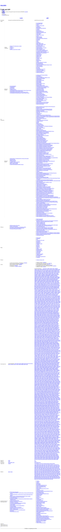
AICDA (57, 272)
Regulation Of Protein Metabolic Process (42, 173)
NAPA (35, 373)
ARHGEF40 (56, 279)
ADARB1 (55, 271)
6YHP (38, 474)
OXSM (46, 382)
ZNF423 (38, 456)
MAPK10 (53, 360)
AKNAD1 (49, 273)
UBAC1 (35, 445)
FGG (53, 328)
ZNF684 (58, 457)
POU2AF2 (47, 393)
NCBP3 (49, 373)
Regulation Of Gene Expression (41, 130)
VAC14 (54, 448)
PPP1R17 (57, 394)
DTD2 (54, 317)
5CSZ (39, 472)
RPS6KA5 (48, 411)
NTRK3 (54, 378)
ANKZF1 (48, 276)
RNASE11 (46, 408)
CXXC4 (57, 309)
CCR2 (46, 296)
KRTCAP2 (57, 353)
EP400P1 (35, 322)
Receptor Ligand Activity (40, 96)
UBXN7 (52, 446)
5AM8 (57, 471)
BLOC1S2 (45, 287)
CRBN (35, 307)
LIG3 (46, 356)
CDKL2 (38, 299)
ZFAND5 (47, 453)
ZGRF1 (42, 454)
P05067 (54, 463)
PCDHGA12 (50, 385)
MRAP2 (41, 367)
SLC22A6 (42, 420)
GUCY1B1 (36, 339)
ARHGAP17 (40, 279)
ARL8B (56, 280)
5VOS (44, 473)
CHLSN (56, 301)
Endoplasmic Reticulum (40, 31)
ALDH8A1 (43, 274)
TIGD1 (35, 436)
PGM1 (44, 387)
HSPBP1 (40, 345)
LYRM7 (35, 359)
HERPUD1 (47, 341)
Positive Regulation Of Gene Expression (42, 132)
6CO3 (50, 473)
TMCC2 (43, 437)
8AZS (50, 475)
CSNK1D (51, 307)
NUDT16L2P (43, 379)
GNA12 (50, 334)
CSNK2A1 (39, 308)
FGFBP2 (48, 328)
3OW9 (59, 469)
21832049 (25, 11)
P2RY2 (53, 382)
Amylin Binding (38, 101)
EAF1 (44, 318)
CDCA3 (59, 297)
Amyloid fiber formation (40, 235)
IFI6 (42, 346)
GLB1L (40, 334)
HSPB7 (38, 345)
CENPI (43, 300)
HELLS (40, 341)
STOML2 (39, 428)
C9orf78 (47, 291)
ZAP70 (35, 452)
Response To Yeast (39, 108)
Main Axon (38, 59)
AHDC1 (52, 272)
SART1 (51, 414)
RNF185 (41, 409)
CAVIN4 (46, 294)
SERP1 (38, 416)
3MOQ (46, 469)
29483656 (19, 266)
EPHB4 (57, 322)
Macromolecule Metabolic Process (41, 485)
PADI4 (38, 383)
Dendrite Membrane (39, 48)
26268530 (54, 265)
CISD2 (59, 302)
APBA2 (51, 277)
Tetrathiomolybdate (39, 243)
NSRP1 (47, 378)
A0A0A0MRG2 (36, 463)
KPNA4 (42, 353)
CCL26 (52, 295)
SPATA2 (41, 424)
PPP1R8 (39, 395)
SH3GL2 (42, 418)
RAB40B (41, 403)
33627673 (48, 264)
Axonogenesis (38, 119)
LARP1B (35, 355)
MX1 (35, 371)
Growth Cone (38, 42)
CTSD (41, 309)
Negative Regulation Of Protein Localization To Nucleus (45, 193)
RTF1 (59, 412)
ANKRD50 (36, 276)
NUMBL (51, 379)
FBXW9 (38, 327)
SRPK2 (40, 426)
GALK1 (41, 332)
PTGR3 (45, 399)
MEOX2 (9, 364)
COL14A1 (39, 305)
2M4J (54, 467)
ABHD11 (35, 269)
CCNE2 (38, 296)
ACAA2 (47, 269)
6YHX (40, 474)
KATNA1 (40, 350)
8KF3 (59, 476)
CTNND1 (35, 309)
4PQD (48, 471)
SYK (50, 429)
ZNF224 (54, 455)
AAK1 (46, 268)
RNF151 (35, 409)
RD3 (37, 406)
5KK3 (48, 472)
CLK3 (55, 303)
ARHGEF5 (36, 280)
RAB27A (43, 402)
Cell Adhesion (38, 114)
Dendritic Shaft (38, 56)
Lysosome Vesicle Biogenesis (40, 224)
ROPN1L (56, 409)
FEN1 (51, 327)
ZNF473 (44, 456)
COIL (59, 304)
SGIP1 (49, 417)
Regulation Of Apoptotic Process (41, 507)
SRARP (57, 425)
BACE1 (51, 284)
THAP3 (42, 435)
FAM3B (55, 325)
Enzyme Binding (38, 84)
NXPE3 (41, 380)
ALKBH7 (49, 274)
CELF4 (38, 300)
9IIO (52, 479)
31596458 (44, 266)
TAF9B (57, 430)
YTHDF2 (47, 451)
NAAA (50, 372)
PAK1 (47, 383)
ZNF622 (49, 457)
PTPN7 (35, 400)
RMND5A (40, 408)
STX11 (47, 428)
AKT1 (52, 273)
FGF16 (28, 363)
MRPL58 (44, 369)
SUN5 (35, 429)
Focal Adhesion (38, 499)
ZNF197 (47, 455)
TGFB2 (56, 434)
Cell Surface (38, 39)
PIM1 (44, 389)
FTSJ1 (50, 330)
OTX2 (43, 382)
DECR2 (41, 312)
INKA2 (52, 347)
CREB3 (22, 363)
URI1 (48, 447)
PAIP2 (45, 383)
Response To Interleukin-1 (40, 183)
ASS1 (51, 282)
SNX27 (40, 423)
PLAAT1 (48, 390)
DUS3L (59, 317)
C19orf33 (42, 289)
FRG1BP (38, 330)
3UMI (45, 470)
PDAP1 (47, 386)
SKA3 (51, 419)
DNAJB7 (35, 316)
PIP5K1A (56, 389)
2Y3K (35, 468)
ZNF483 (46, 456)
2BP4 (39, 466)
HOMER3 (57, 343)
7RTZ (37, 475)
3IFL (53, 468)
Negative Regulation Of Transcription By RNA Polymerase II (45, 106)
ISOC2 (53, 348)
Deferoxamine (38, 237)
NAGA (59, 372)
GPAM (41, 335)
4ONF (44, 471)
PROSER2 (39, 397)
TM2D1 (57, 436)
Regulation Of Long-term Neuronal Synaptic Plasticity (44, 163)
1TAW (49, 465)
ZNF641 (52, 457)
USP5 (35, 448)
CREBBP (38, 307)
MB (56, 362)
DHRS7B (52, 313)
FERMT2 (53, 327)
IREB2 (43, 348)
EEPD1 (45, 319)
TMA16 (35, 437)
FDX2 (49, 327)
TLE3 (53, 436)
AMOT (58, 274)
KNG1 (38, 353)
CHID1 (51, 301)
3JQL (37, 469)
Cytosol (11, 48)
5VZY (46, 473)
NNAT (54, 376)
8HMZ (12, 471)
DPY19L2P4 (40, 317)
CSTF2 (47, 308)
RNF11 (49, 408)
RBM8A (46, 405)
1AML (42, 464)
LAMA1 (49, 354)
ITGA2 (55, 348)
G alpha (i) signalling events (40, 223)
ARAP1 (37, 278)
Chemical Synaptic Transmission (41, 118)
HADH (45, 340)
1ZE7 (57, 465)
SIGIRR (38, 419)
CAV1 (44, 294)
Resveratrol (38, 241)
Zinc (37, 239)
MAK (35, 360)
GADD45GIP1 (53, 331)
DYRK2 (35, 318)
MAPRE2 (35, 362)
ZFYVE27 (39, 454)
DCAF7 (52, 310)
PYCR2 (54, 400)
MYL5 (52, 371)
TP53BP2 (45, 439)
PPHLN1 (38, 394)
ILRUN (40, 347)
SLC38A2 (48, 420)
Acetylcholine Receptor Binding (41, 87)
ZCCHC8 (35, 453)
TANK (41, 431)
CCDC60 (41, 295)
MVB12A (58, 370)
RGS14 (38, 407)
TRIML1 (38, 443)
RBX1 (53, 405)
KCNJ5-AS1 (58, 350)
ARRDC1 (53, 281)
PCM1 (42, 386)
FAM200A (42, 325)
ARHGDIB (52, 279)
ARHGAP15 (36, 279)
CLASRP (35, 303)
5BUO (35, 472)
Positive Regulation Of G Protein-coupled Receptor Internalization (46, 204)
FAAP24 (46, 324)
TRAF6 (54, 440)
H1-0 (43, 339)
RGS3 (43, 407)
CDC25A (47, 297)
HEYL (50, 341)
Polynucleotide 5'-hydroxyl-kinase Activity (16, 91)
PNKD (43, 392)
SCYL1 (48, 415)
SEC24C (54, 415)
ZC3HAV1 (44, 452)
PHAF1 (52, 387)
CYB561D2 (36, 310)
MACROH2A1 (43, 359)
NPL (57, 377)
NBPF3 (46, 373)
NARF (40, 373)
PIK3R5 (38, 389)
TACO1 (42, 430)
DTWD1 (56, 317)
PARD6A (58, 383)
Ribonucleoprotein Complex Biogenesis (42, 515)
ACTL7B (35, 271)
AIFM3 (37, 273)
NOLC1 (45, 377)
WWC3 (35, 451)
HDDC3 (35, 341)
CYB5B (39, 310)
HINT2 (39, 342)
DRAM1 (44, 317)
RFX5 (54, 406)
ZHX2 (45, 454)
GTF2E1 (40, 338)
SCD (42, 415)
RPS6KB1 (54, 411)
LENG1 (54, 355)
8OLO (55, 477)
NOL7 (43, 377)
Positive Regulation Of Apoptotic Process (42, 152)
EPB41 (38, 322)
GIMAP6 (58, 333)
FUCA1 (55, 330)
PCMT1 (17, 364)
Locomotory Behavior (39, 124)
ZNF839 (49, 458)
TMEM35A (40, 438)
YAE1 (42, 451)
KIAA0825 (55, 351)
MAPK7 (39, 361)
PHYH (46, 388)
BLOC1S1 (42, 287)
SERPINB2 (45, 416)
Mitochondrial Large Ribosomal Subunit (42, 517)
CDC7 (56, 297)
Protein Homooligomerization (40, 175)
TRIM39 (38, 442)
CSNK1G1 (57, 307)
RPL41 (43, 410)
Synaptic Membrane (39, 65)
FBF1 (50, 326)
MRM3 (43, 367)
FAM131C (52, 324)
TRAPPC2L (39, 441)
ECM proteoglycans (39, 219)
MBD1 (59, 362)
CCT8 (53, 296)
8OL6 (47, 477)
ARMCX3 (41, 281)
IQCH (41, 348)
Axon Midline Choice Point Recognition (42, 135)
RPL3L (41, 410)
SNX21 (38, 423)
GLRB (46, 334)
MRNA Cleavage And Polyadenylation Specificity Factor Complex (20, 496)
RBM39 (38, 405)
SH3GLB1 (45, 418)
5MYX (59, 472)
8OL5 (45, 477)
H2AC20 (51, 339)
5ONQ (37, 473)
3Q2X (37, 470)
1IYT (58, 464)
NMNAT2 (43, 376)
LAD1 (44, 354)
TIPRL (47, 436)
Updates (3, 13)
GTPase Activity (38, 506)
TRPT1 (49, 443)
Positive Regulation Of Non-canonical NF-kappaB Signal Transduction (47, 196)
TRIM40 (41, 442)
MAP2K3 (44, 360)
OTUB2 (41, 382)
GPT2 (52, 336)
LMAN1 (49, 357)
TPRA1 (43, 440)
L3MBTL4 (38, 354)
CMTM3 (44, 304)
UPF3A (45, 447)
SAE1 (40, 414)
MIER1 (38, 365)
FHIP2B (55, 328)
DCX (44, 311)
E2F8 (42, 318)
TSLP (56, 443)
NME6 (35, 376)
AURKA (39, 284)
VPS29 (53, 449)
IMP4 (42, 347)
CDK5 (56, 298)
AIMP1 (40, 273)
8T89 (41, 479)
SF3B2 (43, 417)
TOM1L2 (35, 439)
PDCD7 (49, 386)
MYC (45, 371)
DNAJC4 (45, 316)
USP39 (58, 447)
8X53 (44, 479)
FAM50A (35, 326)
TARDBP (48, 431)
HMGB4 (41, 343)
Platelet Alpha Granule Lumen (41, 44)
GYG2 (39, 339)
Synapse (37, 61)
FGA (37, 328)
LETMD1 (35, 356)
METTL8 (56, 364)
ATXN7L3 (36, 284)
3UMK (48, 470)
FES (58, 327)
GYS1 (41, 339)
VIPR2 (48, 449)
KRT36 (50, 353)
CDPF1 (53, 299)
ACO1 (42, 270)
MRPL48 (56, 368)
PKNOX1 (35, 390)
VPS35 (58, 449)
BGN (50, 286)
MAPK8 (41, 361)
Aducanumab (38, 252)
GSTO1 (38, 338)
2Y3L (37, 468)
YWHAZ (56, 451)
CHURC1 (44, 302)
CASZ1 (38, 294)
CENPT (51, 300)
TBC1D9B (49, 432)
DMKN (40, 315)
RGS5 (45, 407)
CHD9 (42, 301)
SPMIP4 (41, 425)
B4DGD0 (45, 463)
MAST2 (52, 362)
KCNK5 (35, 351)
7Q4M (35, 475)
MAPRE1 (56, 361)
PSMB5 (22, 364)
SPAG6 (58, 423)
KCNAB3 (46, 350)
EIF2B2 (38, 320)
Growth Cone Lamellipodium (40, 70)
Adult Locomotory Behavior (40, 127)
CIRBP (57, 302)
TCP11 (46, 433)
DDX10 (57, 311)
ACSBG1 (47, 270)
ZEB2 (45, 453)
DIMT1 (41, 314)
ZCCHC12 (54, 452)
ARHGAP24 (44, 279)
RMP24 (44, 408)
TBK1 (59, 432)
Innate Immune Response (40, 155)
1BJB (48, 464)
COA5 (54, 304)
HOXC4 (38, 344)
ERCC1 (40, 323)
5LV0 (52, 472)
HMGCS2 (44, 343)
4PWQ (50, 471)
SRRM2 (44, 426)
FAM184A (39, 325)
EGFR (51, 319)
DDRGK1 (52, 311)
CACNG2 (55, 291)
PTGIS (43, 399)
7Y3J (46, 475)
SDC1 (50, 415)
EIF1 (55, 319)
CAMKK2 (52, 292)
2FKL (49, 466)
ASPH (46, 282)
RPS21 (38, 411)
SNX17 (35, 423)
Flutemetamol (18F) (39, 250)
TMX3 (57, 438)
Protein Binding (38, 81)
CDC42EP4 (53, 297)
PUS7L (47, 400)
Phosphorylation (38, 495)
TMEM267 (36, 438)
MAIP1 (58, 359)
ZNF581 (58, 456)
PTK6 (49, 399)
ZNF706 (35, 458)
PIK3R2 (35, 389)
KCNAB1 (43, 350)
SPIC (59, 424)
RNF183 (38, 409)
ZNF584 (38, 457)
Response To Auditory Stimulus (41, 133)
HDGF (38, 341)
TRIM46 (50, 442)
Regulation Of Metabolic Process (41, 513)
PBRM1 (35, 385)
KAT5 (35, 350)
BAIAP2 (56, 284)
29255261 (15, 265)
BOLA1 (40, 288)
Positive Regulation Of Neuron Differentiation (43, 156)
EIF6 (58, 320)
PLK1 (54, 391)
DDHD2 (49, 311)
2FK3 (47, 466)
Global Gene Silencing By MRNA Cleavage (16, 164)
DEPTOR (57, 312)
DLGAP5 (55, 314)
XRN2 (40, 451)
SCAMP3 (35, 415)
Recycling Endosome (39, 63)
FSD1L (46, 330)
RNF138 (57, 408)
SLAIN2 (58, 419)
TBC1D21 (36, 432)
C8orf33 (39, 291)
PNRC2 (52, 392)
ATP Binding (12, 87)
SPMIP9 (44, 425)
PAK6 (53, 383)
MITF (40, 365)
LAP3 (57, 354)
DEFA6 (48, 312)
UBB (38, 445)
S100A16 (57, 413)
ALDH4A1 (36, 274)
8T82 (39, 479)
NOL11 (38, 377)
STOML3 (42, 428)
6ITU (54, 473)
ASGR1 (38, 282)
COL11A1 (36, 305)
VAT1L (35, 449)
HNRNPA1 (51, 343)
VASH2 (59, 448)
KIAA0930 (58, 351)
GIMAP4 (51, 333)
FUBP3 (53, 330)
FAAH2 (40, 324)
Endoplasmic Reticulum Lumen (41, 32)
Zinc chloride (38, 255)
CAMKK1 (48, 292)
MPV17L (38, 367)
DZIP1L (38, 318)
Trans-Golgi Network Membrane (41, 47)
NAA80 (47, 372)
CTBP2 (49, 308)
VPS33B (56, 449)
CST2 (45, 308)
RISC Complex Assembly (14, 163)
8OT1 (59, 477)
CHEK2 (47, 301)
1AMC (40, 464)
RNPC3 (51, 409)
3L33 (42, 469)
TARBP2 (45, 431)
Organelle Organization (39, 498)
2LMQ (42, 467)
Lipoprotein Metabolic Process (41, 151)
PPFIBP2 (35, 394)
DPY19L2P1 (36, 317)
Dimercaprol (38, 247)
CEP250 (53, 300)
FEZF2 (35, 328)
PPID (43, 394)
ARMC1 (58, 280)
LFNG (39, 356)
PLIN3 (52, 391)
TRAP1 (35, 441)
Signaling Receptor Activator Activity (42, 86)
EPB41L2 (44, 322)
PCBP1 (43, 385)
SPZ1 (55, 425)
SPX (53, 425)
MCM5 (53, 363)
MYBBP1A (42, 371)
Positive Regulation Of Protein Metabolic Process (43, 174)
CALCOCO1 (36, 292)
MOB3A (43, 366)
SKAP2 (55, 419)
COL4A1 (52, 305)
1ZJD (35, 466)
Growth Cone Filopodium (40, 72)
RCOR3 (35, 406)
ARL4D (47, 280)
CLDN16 (38, 303)
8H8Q (51, 476)
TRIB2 (55, 441)
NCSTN (53, 373)
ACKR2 (38, 270)
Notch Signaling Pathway (40, 117)
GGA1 (45, 333)
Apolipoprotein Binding (40, 88)
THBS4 (53, 435)
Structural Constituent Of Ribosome (41, 501)
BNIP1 (35, 288)
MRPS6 (57, 369)
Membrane (38, 40)
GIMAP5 (54, 333)
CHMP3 (59, 301)
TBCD (54, 432)
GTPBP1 (52, 338)
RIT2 (58, 407)
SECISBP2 (58, 415)
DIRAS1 (45, 314)
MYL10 (50, 371)
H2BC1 (35, 340)
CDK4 (54, 298)
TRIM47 (52, 442)
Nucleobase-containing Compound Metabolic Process (44, 491)
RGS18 (40, 407)
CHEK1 (44, 301)
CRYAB (46, 307)
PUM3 (43, 400)
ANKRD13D (43, 275)
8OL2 (41, 477)
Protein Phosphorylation (40, 492)
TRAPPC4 (45, 441)
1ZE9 (59, 465)
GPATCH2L (50, 335)
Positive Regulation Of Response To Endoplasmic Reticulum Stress (46, 208)
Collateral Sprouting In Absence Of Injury (42, 164)
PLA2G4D (45, 390)
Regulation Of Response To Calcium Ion (42, 211)
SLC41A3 (51, 420)
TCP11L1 (48, 433)
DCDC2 (55, 310)
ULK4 (41, 447)
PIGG (56, 388)
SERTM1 (52, 416)
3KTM (41, 469)
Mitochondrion (38, 27)
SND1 (43, 422)
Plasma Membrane (39, 36)
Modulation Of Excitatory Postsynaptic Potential (43, 189)
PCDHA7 (46, 385)
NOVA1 (55, 377)
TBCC (52, 432)
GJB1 (38, 334)
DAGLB (25, 363)
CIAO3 (48, 302)
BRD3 (42, 288)
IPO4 (37, 348)
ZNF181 (44, 455)
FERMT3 (56, 327)
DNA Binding (38, 75)
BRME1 (47, 288)
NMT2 (52, 376)
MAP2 (41, 360)
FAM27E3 (46, 325)
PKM (59, 389)
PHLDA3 (43, 388)
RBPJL (51, 405)
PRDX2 (40, 396)
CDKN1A (43, 299)
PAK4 (51, 383)
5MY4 (54, 472)
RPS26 (42, 411)
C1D (44, 289)
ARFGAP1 (47, 278)
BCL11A (46, 285)
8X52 (43, 479)
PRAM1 (58, 395)
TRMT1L (43, 443)
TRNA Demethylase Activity (14, 511)
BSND (55, 288)
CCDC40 (35, 295)
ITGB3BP (44, 349)
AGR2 (50, 272)
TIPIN (45, 436)
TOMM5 (39, 439)
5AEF (55, 471)
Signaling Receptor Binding (40, 78)
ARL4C (45, 280)
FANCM (47, 326)
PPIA (41, 394)
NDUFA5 (39, 374)
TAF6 (51, 430)
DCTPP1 (38, 311)
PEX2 (37, 387)
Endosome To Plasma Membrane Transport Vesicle (44, 64)
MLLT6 (50, 365)
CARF (44, 293)
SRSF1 (49, 426)
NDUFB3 (48, 374)
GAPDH (47, 332)
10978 (9, 460)
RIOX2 (56, 407)
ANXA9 (38, 277)
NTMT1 (51, 378)
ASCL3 (35, 282)
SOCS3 (43, 423)
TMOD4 (52, 438)
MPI (59, 366)
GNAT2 (56, 334)
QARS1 (39, 401)
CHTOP (42, 302)
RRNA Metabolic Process (40, 511)
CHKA (54, 301)
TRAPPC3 (42, 441)
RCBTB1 (58, 405)
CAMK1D (45, 292)
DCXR (46, 311)
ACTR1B (38, 271)
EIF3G (47, 320)
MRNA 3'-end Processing (14, 162)
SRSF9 (58, 426)
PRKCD (52, 396)
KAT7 (37, 350)
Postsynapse (38, 68)
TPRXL (46, 440)
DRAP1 (46, 317)
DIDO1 (38, 314)
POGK (55, 392)
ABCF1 (53, 268)
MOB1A (38, 366)
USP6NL (39, 448)
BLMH (39, 287)
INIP (47, 347)
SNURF (55, 422)
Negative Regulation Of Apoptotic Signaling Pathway (44, 510)
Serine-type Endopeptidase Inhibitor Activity (43, 77)
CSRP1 (42, 308)
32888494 (21, 263)
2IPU (54, 466)
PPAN (55, 393)
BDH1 (35, 286)
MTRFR (47, 370)
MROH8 (46, 367)
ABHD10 (56, 268)
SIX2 (49, 419)
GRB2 (38, 337)
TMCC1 (40, 437)
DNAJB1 (51, 315)
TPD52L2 (55, 439)
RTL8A (38, 413)
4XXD (53, 471)
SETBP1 (56, 416)
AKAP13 (46, 273)
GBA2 (35, 333)
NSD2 (45, 378)
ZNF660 (55, 457)
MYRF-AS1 (39, 372)
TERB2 (38, 434)
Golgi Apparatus (38, 33)
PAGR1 (42, 383)
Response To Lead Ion (39, 129)
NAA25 (45, 372)
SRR (42, 426)
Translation (38, 489)
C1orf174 (56, 289)
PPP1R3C (35, 395)
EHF (53, 319)
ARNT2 (44, 281)
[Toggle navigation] (0, 8)
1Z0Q (55, 465)
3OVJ (57, 469)
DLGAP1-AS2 (52, 314)
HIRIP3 (43, 342)
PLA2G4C (41, 390)
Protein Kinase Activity (39, 490)
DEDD (43, 312)
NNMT (57, 376)
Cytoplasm (38, 26)
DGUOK (49, 313)
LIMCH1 (51, 356)
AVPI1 (44, 284)
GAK (59, 331)
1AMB (37, 464)
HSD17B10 (52, 344)
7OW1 (55, 474)
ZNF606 (44, 457)
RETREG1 (43, 406)
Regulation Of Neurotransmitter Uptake (42, 177)
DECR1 (38, 312)
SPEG (58, 424)
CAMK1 (42, 292)
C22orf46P (38, 290)
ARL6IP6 (52, 280)
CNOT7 (49, 304)
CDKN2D (49, 299)
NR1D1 (38, 378)
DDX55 (35, 312)
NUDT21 (14, 364)
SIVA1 (47, 419)
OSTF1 (38, 382)
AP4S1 (46, 277)
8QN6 (55, 478)
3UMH (43, 470)
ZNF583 (35, 457)
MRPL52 (38, 369)
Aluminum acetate (39, 254)
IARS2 (56, 345)
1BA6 (46, 464)
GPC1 (53, 335)
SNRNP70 (52, 422)
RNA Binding (38, 484)
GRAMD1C (55, 336)
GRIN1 (43, 337)
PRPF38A (42, 397)
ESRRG (52, 323)
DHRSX (55, 313)
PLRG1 (35, 392)
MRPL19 (57, 367)
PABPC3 (58, 382)
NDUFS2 (55, 374)
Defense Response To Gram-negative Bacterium (43, 167)
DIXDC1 (48, 314)
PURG (45, 400)
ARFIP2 (54, 278)
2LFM (56, 466)
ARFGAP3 (51, 278)
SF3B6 (45, 417)
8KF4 (35, 477)
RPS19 (59, 410)
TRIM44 (47, 442)
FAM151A (36, 325)
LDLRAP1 (51, 355)
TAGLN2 (38, 431)
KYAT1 (35, 354)
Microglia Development (40, 134)
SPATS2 (53, 424)
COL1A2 (46, 305)
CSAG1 (48, 307)
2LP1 (48, 467)
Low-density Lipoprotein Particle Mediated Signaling (44, 179)
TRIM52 (55, 442)
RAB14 (35, 402)
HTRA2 (48, 345)
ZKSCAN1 (47, 454)
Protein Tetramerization (39, 176)
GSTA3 (35, 338)
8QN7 (57, 478)
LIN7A (35, 357)
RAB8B (52, 403)
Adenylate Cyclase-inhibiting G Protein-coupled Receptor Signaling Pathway (48, 116)
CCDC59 (38, 295)
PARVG (46, 384)
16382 (9, 461)
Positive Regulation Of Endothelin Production (43, 205)
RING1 (49, 407)
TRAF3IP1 (50, 440)
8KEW (55, 476)
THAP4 (45, 435)
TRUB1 (52, 443)
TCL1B (35, 433)
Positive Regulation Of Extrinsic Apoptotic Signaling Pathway (45, 216)
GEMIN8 (40, 333)
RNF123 (55, 408)
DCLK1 (57, 310)
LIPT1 (45, 357)
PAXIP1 (56, 384)
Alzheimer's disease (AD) (40, 259)
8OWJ (50, 478)
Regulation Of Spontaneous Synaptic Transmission (44, 192)
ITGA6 (35, 349)
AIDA (35, 273)
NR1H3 (40, 378)
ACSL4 (52, 270)
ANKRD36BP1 (47, 275)
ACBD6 (59, 269)
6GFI (52, 473)
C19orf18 (39, 289)
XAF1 (38, 451)
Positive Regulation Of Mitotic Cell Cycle (42, 160)
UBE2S (54, 445)
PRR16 (56, 397)
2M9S (58, 467)
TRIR (41, 443)
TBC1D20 (57, 431)
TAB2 (40, 430)
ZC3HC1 (51, 452)
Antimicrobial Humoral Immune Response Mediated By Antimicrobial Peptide (48, 180)
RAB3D (38, 403)
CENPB (40, 300)
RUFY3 (43, 413)
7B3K (43, 474)
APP (47, 18)
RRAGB (38, 412)
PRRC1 (58, 397)
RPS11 (48, 410)
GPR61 (44, 336)
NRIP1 (43, 378)
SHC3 (56, 418)
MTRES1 (44, 370)
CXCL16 (54, 309)
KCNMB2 (38, 351)
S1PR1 (38, 414)
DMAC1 (35, 315)
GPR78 (46, 336)
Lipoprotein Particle (39, 71)
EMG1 (46, 321)
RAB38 (54, 402)
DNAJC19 (42, 316)
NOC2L (35, 377)
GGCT (49, 333)
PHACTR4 (49, 387)
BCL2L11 (52, 285)
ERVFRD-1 (49, 323)
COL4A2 (55, 305)
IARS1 (54, 345)
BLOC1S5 (48, 287)
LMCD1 (52, 357)
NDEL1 (56, 373)
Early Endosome (38, 30)
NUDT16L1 (39, 379)
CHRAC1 (35, 302)
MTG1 (38, 370)
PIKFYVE (41, 389)
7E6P (45, 474)
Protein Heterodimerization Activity (41, 95)
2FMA (51, 466)
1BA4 (44, 464)
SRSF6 (54, 426)
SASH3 (53, 414)
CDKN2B (46, 299)
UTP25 (48, 448)
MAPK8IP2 (48, 361)
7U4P (39, 475)
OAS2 (48, 380)
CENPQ (45, 300)
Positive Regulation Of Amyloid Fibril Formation (43, 210)
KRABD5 (47, 353)
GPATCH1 (46, 335)
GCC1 (38, 333)
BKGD (37, 287)
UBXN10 (46, 446)
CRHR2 (41, 307)
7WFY (41, 475)
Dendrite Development (39, 137)
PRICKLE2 (46, 396)
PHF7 (58, 387)
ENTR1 (53, 321)
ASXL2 (55, 282)
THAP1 (40, 435)
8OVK (41, 478)
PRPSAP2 (48, 397)
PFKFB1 (39, 387)
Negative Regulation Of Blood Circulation (42, 203)
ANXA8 (35, 277)
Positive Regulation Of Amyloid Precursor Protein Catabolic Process (46, 201)
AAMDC (48, 268)
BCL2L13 (55, 285)
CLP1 (21, 18)
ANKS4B (42, 276)
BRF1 (44, 288)
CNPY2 (52, 304)
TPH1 (35, 440)
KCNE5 (49, 350)
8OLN (53, 477)
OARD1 (45, 380)
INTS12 (59, 347)
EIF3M (50, 320)
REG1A (40, 406)
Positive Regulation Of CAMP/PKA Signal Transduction (45, 191)
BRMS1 (49, 288)
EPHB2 (54, 322)
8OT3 (35, 478)
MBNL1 (38, 363)
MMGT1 (55, 365)
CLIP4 (52, 303)
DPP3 (58, 316)
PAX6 (53, 384)
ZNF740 (38, 458)
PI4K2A (52, 388)
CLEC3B (47, 303)
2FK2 (45, 466)
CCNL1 (43, 296)
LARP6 (41, 355)
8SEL (37, 479)
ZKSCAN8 (51, 454)
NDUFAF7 (42, 374)
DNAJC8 (48, 316)
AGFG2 (40, 272)
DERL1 (35, 313)
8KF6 (39, 477)
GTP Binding (38, 512)
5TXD (42, 473)
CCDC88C (45, 295)
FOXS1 (35, 330)
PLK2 (56, 391)
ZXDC (57, 459)
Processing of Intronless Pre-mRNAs (15, 228)
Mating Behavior (39, 123)
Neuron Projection (39, 54)
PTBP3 (38, 399)
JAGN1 (50, 349)
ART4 (56, 281)
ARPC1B (47, 281)
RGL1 (56, 406)
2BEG (37, 466)
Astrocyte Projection (39, 66)
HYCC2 (51, 345)
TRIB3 (58, 441)
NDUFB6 (51, 374)
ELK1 (37, 321)
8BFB (35, 476)
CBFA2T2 (49, 294)
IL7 (37, 347)
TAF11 (47, 430)
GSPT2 (54, 337)
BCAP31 (35, 285)
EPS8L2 (35, 323)
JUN (54, 349)
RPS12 (50, 410)
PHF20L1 (55, 387)
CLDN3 (44, 303)
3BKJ (43, 468)
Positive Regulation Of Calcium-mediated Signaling (44, 169)
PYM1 (57, 400)
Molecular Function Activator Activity (42, 103)
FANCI (45, 326)
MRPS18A (48, 369)
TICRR (55, 435)
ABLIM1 (41, 269)
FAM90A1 (42, 326)
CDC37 (50, 297)
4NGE (40, 471)
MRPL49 (35, 369)
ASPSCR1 (48, 282)
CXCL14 (51, 309)
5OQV (40, 473)
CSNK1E (54, 307)
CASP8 (35, 294)
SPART (39, 424)
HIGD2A (56, 341)
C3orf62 (52, 290)
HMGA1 (35, 343)
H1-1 (45, 339)
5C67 (37, 472)
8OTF (39, 478)
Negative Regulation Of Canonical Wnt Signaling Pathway (45, 188)
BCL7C (59, 285)
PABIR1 (55, 382)
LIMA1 (49, 356)
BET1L (48, 286)
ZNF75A (44, 458)
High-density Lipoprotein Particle (41, 52)
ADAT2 (58, 271)
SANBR (46, 414)
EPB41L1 (41, 322)
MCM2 (50, 363)
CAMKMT (55, 292)
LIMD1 (54, 356)
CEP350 (56, 300)
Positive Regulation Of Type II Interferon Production (44, 144)
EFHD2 (47, 319)
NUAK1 (57, 378)
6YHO (35, 474)
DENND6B (54, 312)
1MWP (35, 465)
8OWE (48, 478)
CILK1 (52, 302)
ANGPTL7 (36, 275)
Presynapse (38, 67)
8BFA (58, 475)
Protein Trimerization (39, 181)
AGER (35, 272)
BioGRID (3, 15)
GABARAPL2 (39, 331)
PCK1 (37, 386)
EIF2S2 (43, 320)
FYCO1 (58, 330)
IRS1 (49, 348)
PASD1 (49, 384)
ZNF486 (49, 456)
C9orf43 (41, 291)
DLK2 (58, 314)
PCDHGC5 (57, 385)
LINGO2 (42, 357)
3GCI (52, 468)
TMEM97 (46, 438)
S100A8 (35, 414)
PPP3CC (48, 395)
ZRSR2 (57, 458)
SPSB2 (51, 425)
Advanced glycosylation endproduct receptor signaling (44, 227)
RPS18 (57, 410)
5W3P (48, 473)
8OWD (46, 478)
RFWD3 (51, 406)
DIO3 (43, 314)
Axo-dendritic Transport (40, 125)
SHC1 (54, 418)
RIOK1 (52, 407)
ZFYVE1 (55, 453)
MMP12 (58, 365)
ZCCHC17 (58, 452)
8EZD (43, 476)
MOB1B (41, 366)
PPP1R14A (54, 394)
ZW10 (52, 459)
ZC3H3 (41, 452)
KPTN (45, 353)
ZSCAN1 (35, 459)
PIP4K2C (53, 389)
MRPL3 (47, 368)
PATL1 (51, 384)
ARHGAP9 (48, 279)
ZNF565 (52, 456)
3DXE (50, 468)
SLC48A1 (55, 420)
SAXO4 (56, 414)
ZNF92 (52, 458)
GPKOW (55, 335)
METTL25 (50, 364)
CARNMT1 (47, 293)
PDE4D (54, 386)
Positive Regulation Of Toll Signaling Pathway (43, 158)
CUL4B (43, 309)
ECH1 (50, 318)
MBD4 (35, 363)
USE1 (50, 447)
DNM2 (54, 316)
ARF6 (45, 278)
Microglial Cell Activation (40, 107)
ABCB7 (51, 268)
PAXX (58, 384)
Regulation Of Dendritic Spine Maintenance (43, 200)
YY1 (58, 451)
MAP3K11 (50, 360)
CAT (40, 294)
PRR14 (51, 397)
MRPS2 (51, 369)
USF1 (52, 447)
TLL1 (55, 436)
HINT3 (41, 342)
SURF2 (41, 429)
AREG (43, 278)
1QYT (47, 465)
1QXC (45, 465)
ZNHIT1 (54, 458)
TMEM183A (54, 437)
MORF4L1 (55, 366)
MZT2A (42, 372)
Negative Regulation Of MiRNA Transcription (43, 199)
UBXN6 (49, 446)
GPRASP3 (49, 336)
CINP (55, 302)
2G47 (53, 466)
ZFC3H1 (50, 453)
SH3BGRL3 (36, 418)
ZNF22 (52, 455)
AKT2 (55, 273)
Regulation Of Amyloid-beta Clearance (42, 194)
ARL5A (50, 280)
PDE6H (57, 386)
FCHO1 (46, 327)
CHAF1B (35, 301)
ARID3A (39, 280)
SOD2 (48, 423)
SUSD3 (43, 429)
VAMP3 (56, 448)
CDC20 (45, 297)
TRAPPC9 (49, 441)
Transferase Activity (13, 89)
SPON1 (46, 425)
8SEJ (59, 478)
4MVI (58, 470)
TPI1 (37, 440)
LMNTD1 (57, 357)
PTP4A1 (54, 399)
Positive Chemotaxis (39, 172)
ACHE (35, 270)
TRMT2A (46, 443)
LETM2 (56, 355)
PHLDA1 (40, 388)
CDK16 (40, 298)
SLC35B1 (45, 420)
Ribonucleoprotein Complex (40, 502)
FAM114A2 (49, 324)
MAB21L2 (38, 359)
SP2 (56, 423)
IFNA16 (46, 346)
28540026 (25, 262)
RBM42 (41, 405)
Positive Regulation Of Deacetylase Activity (17, 508)
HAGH (51, 340)
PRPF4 (45, 397)
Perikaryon (38, 57)
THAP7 (48, 435)
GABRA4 (45, 331)
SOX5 (50, 423)
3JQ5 (35, 469)
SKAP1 (53, 419)
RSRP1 (55, 412)
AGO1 (43, 272)
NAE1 (57, 372)
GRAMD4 (58, 336)
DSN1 (52, 317)
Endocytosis (38, 112)
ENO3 (51, 321)
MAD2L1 (46, 359)
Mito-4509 (38, 245)
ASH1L (40, 282)
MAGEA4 (52, 359)
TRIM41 (44, 442)
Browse (3, 10)
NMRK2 (49, 376)
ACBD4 (56, 269)
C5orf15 (58, 290)
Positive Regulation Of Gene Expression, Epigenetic (44, 190)
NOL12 (41, 377)
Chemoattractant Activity (40, 89)
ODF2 (58, 380)
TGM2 (38, 435)
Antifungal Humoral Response (41, 139)
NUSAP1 (35, 380)
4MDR (56, 470)
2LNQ (44, 467)
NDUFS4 (58, 374)
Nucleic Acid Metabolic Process (41, 486)
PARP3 (41, 384)
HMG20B (56, 342)
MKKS (42, 365)
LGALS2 (41, 356)
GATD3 (58, 332)
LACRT (41, 354)
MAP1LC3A (38, 360)
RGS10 (35, 407)
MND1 (35, 366)
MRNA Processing (13, 160)
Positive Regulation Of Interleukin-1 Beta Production (44, 145)
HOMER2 (54, 343)
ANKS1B (39, 276)
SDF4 (52, 415)
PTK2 (47, 399)
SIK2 (40, 419)
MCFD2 (45, 363)
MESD (12, 364)
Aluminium (38, 238)
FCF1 (41, 327)
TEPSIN (35, 434)
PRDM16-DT (36, 396)
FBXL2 (55, 326)
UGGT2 (35, 447)
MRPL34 (50, 368)
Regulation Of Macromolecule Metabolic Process (43, 519)
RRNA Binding (38, 521)
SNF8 (24, 364)
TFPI (49, 434)
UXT (51, 448)
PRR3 (20, 364)
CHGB (49, 301)
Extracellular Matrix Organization (41, 141)
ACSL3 (50, 270)
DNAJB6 (58, 315)
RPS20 (35, 411)
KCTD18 (44, 351)
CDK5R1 (58, 298)
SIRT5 (42, 419)
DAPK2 (50, 310)
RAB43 (44, 403)
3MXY (51, 469)
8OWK (53, 478)
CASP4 (55, 293)
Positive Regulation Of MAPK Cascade (42, 153)
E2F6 (41, 318)
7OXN (57, 474)
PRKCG (54, 396)
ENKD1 (48, 321)
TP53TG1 (49, 439)
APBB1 (56, 277)
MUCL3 (55, 370)
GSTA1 (57, 337)
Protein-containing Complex (40, 49)
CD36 (39, 297)
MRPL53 (41, 369)
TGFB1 (54, 434)
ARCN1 (40, 278)
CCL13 (50, 295)
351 (35, 460)
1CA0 (54, 464)
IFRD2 (56, 346)
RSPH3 (50, 412)
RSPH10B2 (47, 412)
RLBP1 (38, 408)
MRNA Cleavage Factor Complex (15, 49)
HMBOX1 (48, 342)
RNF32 (44, 409)
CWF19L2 (48, 309)
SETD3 (35, 417)
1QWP (42, 465)
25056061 (16, 266)
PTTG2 (40, 400)
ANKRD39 (52, 275)
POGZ (57, 392)
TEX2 (42, 434)
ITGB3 (41, 349)
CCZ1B (55, 296)
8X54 (46, 479)
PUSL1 (50, 400)
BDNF (38, 286)
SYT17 (59, 429)
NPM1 (35, 378)
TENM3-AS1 (57, 433)
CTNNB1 (57, 308)
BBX (59, 284)
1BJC (50, 464)
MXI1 (39, 371)
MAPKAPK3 (53, 361)
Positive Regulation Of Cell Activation (42, 170)
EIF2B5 (40, 320)
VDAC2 (42, 449)
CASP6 (58, 293)
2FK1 (43, 466)
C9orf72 (44, 291)
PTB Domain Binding (39, 99)
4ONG (46, 471)
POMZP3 (42, 393)
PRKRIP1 (35, 397)
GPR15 (41, 336)
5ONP (35, 473)
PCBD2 (41, 385)
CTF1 (51, 308)
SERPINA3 (41, 416)
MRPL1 (49, 367)
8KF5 (37, 477)
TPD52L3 (58, 439)
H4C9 (43, 340)
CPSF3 (20, 363)
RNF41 (49, 409)
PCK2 (40, 386)
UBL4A (40, 446)
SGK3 (54, 417)
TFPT (51, 434)
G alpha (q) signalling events (40, 222)
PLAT (54, 390)
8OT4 (37, 478)
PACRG (35, 383)
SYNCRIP (53, 429)
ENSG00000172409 (11, 462)
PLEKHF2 (38, 391)
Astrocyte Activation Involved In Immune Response (44, 109)
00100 (35, 461)
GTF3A (46, 338)
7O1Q (53, 474)
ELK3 (39, 321)
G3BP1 (35, 331)
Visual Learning (38, 128)
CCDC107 (56, 294)
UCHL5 (54, 446)
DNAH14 (48, 315)
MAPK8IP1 (45, 361)
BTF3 (57, 288)
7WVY (44, 475)
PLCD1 (58, 390)
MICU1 (35, 365)
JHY (51, 349)
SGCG (47, 417)
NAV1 (44, 373)
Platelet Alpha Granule (39, 43)
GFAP (43, 333)
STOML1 (35, 428)
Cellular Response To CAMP (40, 185)
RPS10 (45, 410)
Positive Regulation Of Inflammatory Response (43, 165)
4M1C (54, 470)
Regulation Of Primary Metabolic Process (42, 508)
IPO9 (39, 348)
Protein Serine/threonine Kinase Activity (42, 488)
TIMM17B (38, 436)
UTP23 (45, 448)
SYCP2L (46, 429)
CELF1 (59, 299)
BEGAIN (40, 286)
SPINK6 (35, 425)
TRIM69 (35, 443)
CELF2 (35, 300)
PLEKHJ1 (45, 391)
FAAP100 (42, 324)
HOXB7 (35, 344)
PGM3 (46, 387)
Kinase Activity (12, 88)
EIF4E (52, 320)
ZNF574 (55, 456)
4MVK (35, 471)
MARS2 (47, 362)
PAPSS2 (55, 383)
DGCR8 (43, 313)
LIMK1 (57, 356)
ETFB (55, 323)
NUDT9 (46, 379)
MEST (41, 364)
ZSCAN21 (46, 459)
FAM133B (56, 324)
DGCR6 (40, 313)
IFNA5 (49, 346)
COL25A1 (49, 305)
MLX (53, 365)
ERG (42, 323)
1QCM (40, 465)
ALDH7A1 (39, 274)
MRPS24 (54, 369)
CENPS (48, 300)
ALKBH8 (52, 274)
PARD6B (35, 384)
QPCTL (43, 401)
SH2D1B (56, 417)
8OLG (51, 477)
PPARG (57, 393)
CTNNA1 (54, 308)
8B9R (56, 475)
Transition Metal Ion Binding (40, 94)
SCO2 (46, 415)
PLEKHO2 (49, 391)
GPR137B (38, 336)
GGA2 (47, 333)
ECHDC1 (52, 318)
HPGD (46, 344)
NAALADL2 (53, 372)
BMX (58, 287)
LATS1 (46, 355)
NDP (58, 373)
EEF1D (42, 319)
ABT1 (45, 269)
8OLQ (57, 477)
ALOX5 (55, 274)
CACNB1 (52, 291)
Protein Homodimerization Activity (41, 91)
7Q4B (59, 474)
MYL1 (47, 371)
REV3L (49, 406)
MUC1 (53, 370)
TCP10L (40, 433)
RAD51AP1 (57, 403)
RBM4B (43, 405)
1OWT (38, 465)
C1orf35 (59, 289)
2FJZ (41, 466)
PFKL (42, 387)
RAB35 (51, 402)
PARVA (44, 384)
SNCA (38, 422)
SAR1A (48, 414)
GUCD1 (57, 338)
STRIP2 (45, 428)
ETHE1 (57, 323)
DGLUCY (46, 313)
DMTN (43, 315)
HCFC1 (32, 363)
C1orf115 (49, 289)
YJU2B (26, 364)
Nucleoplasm (12, 47)
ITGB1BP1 (38, 349)
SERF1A (35, 416)
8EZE (45, 476)
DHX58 (35, 314)
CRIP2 (43, 307)
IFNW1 (53, 346)
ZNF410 (35, 456)
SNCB (41, 422)
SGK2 (51, 417)
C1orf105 (46, 289)
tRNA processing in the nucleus (15, 225)
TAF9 (55, 430)
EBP (48, 318)
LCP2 (48, 355)
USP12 (54, 447)
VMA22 (51, 449)
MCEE (42, 363)
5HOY (46, 472)
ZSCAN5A (49, 459)
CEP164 (17, 363)
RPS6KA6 (51, 411)
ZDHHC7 (42, 453)
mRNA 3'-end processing (14, 226)
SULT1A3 (57, 428)
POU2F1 (50, 393)
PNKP (45, 392)
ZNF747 (41, 458)
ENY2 (55, 321)
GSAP (45, 337)
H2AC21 (54, 339)
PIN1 (49, 389)
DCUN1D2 (41, 311)
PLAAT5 (51, 390)
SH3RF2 (49, 418)
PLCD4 (35, 391)
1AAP (35, 464)
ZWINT (54, 459)
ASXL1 (53, 282)
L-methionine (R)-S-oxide (40, 240)
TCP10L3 (43, 433)
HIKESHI (35, 342)
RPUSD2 (35, 412)
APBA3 (53, 277)
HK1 (45, 342)
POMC (35, 393)
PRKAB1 (49, 396)
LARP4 (38, 355)
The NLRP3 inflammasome (40, 226)
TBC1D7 (46, 432)
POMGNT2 (38, 393)
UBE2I (49, 445)
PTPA (56, 399)
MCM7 (55, 363)
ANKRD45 (55, 275)
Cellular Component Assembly (41, 522)
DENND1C (51, 312)
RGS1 (58, 406)
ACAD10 (50, 269)
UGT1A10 (38, 447)
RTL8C (40, 413)
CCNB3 (58, 295)
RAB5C (46, 403)
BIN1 (56, 286)
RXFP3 (54, 413)
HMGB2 (38, 343)
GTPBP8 (54, 338)
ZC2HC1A (38, 452)
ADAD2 (46, 271)
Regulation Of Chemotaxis (14, 502)
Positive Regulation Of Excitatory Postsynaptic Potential (45, 215)
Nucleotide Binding (13, 86)
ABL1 (38, 269)
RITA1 (35, 408)
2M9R (56, 467)
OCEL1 (50, 380)
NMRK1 (46, 376)
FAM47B (57, 325)
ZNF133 (41, 455)
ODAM (56, 380)
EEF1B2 (40, 319)
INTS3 (35, 348)
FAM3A (52, 325)
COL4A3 (58, 305)
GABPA (43, 331)
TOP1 (41, 439)
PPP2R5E (45, 395)
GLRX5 (48, 334)
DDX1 (55, 311)
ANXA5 (57, 276)
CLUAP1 (35, 304)
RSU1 (57, 412)
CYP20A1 (42, 310)
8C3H (41, 476)
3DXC (46, 468)
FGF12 (41, 328)
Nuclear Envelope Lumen (40, 25)
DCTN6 (35, 311)
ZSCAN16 (39, 459)
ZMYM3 (35, 455)
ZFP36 (53, 453)
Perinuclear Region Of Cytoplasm (41, 62)
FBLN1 (52, 326)
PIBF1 (54, 388)
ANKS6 (45, 276)
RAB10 (52, 401)
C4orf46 (55, 290)
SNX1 (57, 422)
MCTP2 (57, 363)
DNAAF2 (45, 315)
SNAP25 (35, 422)
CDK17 (43, 298)
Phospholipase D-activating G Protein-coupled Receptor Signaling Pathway (47, 143)
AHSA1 (55, 272)
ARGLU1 (57, 278)
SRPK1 (38, 426)
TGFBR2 (58, 434)
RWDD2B (51, 413)
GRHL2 (40, 337)
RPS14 (52, 410)
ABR (43, 269)
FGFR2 (51, 328)
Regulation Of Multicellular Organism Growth (43, 150)
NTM (49, 378)
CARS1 (50, 293)
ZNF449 (41, 456)
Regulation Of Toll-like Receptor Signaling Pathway (44, 149)
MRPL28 (44, 368)
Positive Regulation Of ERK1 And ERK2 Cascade (44, 182)
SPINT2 (38, 425)
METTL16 (46, 364)
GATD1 (55, 332)
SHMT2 (59, 418)
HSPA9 (35, 345)
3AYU (39, 468)
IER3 (38, 346)
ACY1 (41, 271)
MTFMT (35, 370)
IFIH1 (44, 346)
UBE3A (57, 445)
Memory (37, 122)
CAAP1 (49, 291)
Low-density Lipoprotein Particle (41, 51)
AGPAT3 (47, 272)
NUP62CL (57, 379)
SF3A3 (40, 417)
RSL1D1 (44, 412)
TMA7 (38, 437)
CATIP (42, 294)
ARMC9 (38, 281)
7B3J (41, 474)
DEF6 (45, 312)
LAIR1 (46, 354)
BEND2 (43, 286)
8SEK (35, 479)
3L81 (44, 469)
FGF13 (43, 328)
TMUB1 (55, 438)
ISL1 (51, 348)
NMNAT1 (40, 376)
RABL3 (54, 403)
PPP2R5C (41, 395)
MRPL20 (35, 368)
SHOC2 (35, 419)
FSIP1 (48, 330)
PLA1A (39, 390)
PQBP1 (56, 395)
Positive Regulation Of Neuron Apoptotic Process (43, 154)
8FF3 (49, 476)
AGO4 (45, 272)
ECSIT (37, 319)
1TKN (51, 465)
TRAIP (56, 440)
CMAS (38, 304)
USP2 (56, 447)
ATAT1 (58, 282)
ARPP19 (50, 281)
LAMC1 (51, 354)
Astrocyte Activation (39, 162)
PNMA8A (47, 392)
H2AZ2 (57, 339)
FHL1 (58, 328)
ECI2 (35, 319)
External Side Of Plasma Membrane (41, 38)
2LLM (59, 466)
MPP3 (35, 367)
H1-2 (46, 339)
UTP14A (42, 448)
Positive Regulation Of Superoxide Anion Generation (44, 148)
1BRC (52, 464)
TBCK (57, 432)
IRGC (47, 348)
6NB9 (58, 473)
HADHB (48, 340)
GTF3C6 (49, 338)
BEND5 (45, 286)
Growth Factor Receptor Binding (41, 100)
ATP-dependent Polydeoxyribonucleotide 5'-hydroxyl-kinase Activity (20, 90)
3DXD (48, 468)
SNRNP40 (48, 422)
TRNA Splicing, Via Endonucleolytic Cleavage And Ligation (19, 158)
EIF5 (56, 320)
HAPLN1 (53, 340)
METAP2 (43, 364)
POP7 (44, 393)
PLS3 (38, 392)
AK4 (44, 273)
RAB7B (49, 403)
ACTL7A (58, 270)
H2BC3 (41, 340)
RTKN (35, 413)
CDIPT (38, 298)
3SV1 (39, 470)
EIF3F (45, 320)
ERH (44, 323)
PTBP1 (35, 399)
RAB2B (49, 402)
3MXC (49, 469)
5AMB (59, 471)
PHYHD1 (49, 388)
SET (54, 416)
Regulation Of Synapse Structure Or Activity (43, 166)
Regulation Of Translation (40, 110)
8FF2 (47, 476)
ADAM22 (49, 271)
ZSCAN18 (42, 459)
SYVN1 (37, 430)
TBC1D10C (54, 431)
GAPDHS (50, 332)
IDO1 (37, 346)
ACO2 (45, 270)
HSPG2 (46, 345)
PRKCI (57, 396)
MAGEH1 (55, 359)
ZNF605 (41, 457)
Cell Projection (38, 53)
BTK (59, 288)
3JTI (38, 469)
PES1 (35, 387)
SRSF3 (51, 426)
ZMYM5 (38, 455)
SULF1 (55, 428)
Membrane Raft (38, 60)
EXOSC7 (35, 324)
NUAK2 (35, 379)
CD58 (41, 297)
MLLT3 (48, 365)
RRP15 (41, 412)
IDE (35, 346)
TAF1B (49, 430)
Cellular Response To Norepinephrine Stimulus (43, 186)
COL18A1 (42, 305)
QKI (41, 401)
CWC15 (45, 309)
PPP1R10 (50, 394)
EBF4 (46, 318)
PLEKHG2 (42, 391)
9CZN (48, 479)
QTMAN (46, 401)
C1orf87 (35, 290)
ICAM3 (58, 345)
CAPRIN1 (39, 293)
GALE (39, 332)
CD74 (42, 297)
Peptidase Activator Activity (40, 83)
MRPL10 (51, 367)
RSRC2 (53, 412)
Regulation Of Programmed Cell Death (42, 509)
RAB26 (41, 402)
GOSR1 (35, 335)
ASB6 (58, 281)
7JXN (49, 474)
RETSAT (46, 406)
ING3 (46, 347)
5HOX (44, 472)
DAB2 (47, 310)
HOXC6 (41, 344)
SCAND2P (39, 415)
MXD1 (37, 371)
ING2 (44, 347)
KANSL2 (57, 349)
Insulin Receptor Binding (40, 80)
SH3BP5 (39, 418)
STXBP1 (50, 428)
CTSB (39, 309)
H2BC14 (38, 340)
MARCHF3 (43, 362)
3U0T (41, 470)
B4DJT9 (48, 463)
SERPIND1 (49, 416)
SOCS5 (45, 423)
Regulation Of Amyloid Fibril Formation (42, 209)
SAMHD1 (43, 414)
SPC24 (55, 424)
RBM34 (35, 405)
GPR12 (35, 336)
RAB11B (55, 401)
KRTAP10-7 (54, 353)
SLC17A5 (36, 420)
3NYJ (53, 469)
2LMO (38, 467)
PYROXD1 (36, 401)
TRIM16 (35, 442)
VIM (46, 449)
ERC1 (38, 323)
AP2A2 (43, 277)
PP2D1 (53, 393)
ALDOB (46, 274)
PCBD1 (38, 385)
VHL (44, 449)
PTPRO (38, 400)
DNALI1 (51, 316)
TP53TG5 (52, 439)
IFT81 (58, 346)
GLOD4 (43, 334)
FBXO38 (35, 327)
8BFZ (37, 476)
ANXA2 (54, 276)
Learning (37, 121)
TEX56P (47, 434)
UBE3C (35, 446)
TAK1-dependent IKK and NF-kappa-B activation (44, 225)
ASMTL (43, 282)
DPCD (57, 316)
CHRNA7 (39, 302)
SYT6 (35, 430)
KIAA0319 (48, 351)
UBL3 (38, 446)
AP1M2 (41, 277)
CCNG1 (41, 296)
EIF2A (35, 320)
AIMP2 (42, 273)
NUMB (49, 379)
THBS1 (50, 435)
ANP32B (51, 276)
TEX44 (45, 434)
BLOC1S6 (52, 287)
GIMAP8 (35, 334)
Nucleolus (37, 496)
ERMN (46, 323)
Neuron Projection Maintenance (41, 213)
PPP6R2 (53, 395)
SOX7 (52, 423)
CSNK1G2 (36, 308)
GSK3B (50, 337)
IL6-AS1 (35, 347)
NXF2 (38, 380)
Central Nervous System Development (42, 120)
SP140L (54, 423)
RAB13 (58, 401)
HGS (52, 341)
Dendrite (37, 41)
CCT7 (51, 296)
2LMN (35, 467)
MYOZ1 (35, 372)
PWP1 (52, 400)
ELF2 (35, 321)
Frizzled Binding (38, 79)
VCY (37, 449)
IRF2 (45, 348)
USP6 (37, 448)
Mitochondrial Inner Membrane (41, 28)
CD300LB (58, 296)
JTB (53, 349)
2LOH (46, 467)
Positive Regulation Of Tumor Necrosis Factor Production (45, 147)
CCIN (48, 295)
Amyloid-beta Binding (39, 500)
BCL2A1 (49, 285)
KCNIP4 (52, 350)
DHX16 (58, 313)
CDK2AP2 (48, 298)
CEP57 (58, 300)
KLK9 (35, 353)
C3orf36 (50, 290)
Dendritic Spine (38, 55)
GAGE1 (57, 331)
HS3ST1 (49, 344)
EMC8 (41, 321)
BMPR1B (55, 287)
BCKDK (43, 285)
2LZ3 (50, 467)
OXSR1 (48, 382)
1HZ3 (56, 464)
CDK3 (52, 298)
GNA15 (53, 334)
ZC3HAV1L (48, 452)
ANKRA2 (39, 275)
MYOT (57, 371)
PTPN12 (59, 399)
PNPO (50, 392)
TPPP (41, 440)
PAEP (40, 383)
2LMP (40, 467)
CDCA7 (35, 298)
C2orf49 (42, 290)
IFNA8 (51, 346)
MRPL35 (53, 368)
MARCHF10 (40, 362)
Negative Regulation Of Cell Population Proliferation (44, 126)
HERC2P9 (43, 341)
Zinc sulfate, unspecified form (40, 256)
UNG (43, 447)
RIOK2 (54, 407)
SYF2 (49, 429)
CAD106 (37, 244)
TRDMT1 (52, 441)
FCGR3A (43, 327)
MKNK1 (45, 365)
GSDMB (47, 337)
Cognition (37, 171)
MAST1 (49, 362)
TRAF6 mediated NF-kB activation (41, 231)
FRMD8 (41, 330)
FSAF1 (44, 330)
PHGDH (37, 388)
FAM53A (38, 326)
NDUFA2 (35, 374)
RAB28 (46, 402)
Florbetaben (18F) (39, 248)
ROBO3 (54, 409)
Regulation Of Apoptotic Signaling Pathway (43, 518)
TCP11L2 (51, 433)
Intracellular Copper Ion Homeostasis (42, 111)
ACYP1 (44, 271)
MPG (58, 366)
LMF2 (54, 357)
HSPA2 (58, 344)
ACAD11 (53, 269)
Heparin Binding (38, 82)
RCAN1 (55, 405)
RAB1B (38, 402)
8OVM (44, 478)
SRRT (47, 426)
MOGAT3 (51, 366)
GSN (52, 337)
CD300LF (36, 297)
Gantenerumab (38, 251)
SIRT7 (45, 419)
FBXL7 (57, 326)
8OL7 (49, 477)
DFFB (38, 313)
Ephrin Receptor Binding (40, 93)
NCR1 (51, 373)
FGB (39, 328)
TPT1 (48, 440)
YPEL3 (44, 451)
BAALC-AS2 (48, 284)
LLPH (47, 357)
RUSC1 (45, 413)
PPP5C (51, 395)
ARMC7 (35, 281)
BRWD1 (52, 288)
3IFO (57, 468)
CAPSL (42, 293)
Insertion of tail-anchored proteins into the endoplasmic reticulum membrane (48, 232)
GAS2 (53, 332)
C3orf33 (47, 290)
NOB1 (59, 376)
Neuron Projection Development (41, 142)
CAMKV (58, 292)
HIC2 (54, 341)
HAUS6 (56, 340)
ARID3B (42, 280)
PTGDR (40, 399)
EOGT (58, 321)
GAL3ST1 (36, 332)
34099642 (44, 262)
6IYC (56, 473)
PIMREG (46, 389)
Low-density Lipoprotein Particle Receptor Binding (44, 97)
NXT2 (43, 380)
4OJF (42, 471)
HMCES (53, 342)
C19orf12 (35, 289)
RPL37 (35, 410)
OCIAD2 (53, 380)
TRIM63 (58, 442)
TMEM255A (58, 437)
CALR (40, 292)
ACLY (40, 270)
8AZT (52, 475)
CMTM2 (41, 304)
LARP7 (43, 355)
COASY (57, 304)
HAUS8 (59, 340)
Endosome (38, 29)
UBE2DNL (40, 445)
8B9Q (54, 475)
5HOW (41, 472)
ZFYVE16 (36, 454)
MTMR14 (41, 370)
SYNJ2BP (56, 429)
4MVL (38, 471)
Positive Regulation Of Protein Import (42, 206)
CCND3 (35, 296)
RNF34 (46, 409)
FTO (29, 363)
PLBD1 (56, 390)
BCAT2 (41, 285)
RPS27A (45, 411)
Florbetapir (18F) (39, 249)
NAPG (38, 373)
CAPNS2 (35, 293)
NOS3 (53, 377)
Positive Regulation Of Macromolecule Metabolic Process (45, 131)
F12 (38, 324)
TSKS (54, 443)
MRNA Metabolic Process (40, 505)
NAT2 (42, 373)
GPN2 (58, 335)
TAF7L (53, 430)
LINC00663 (38, 357)
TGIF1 (35, 435)
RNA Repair (12, 510)
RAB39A (56, 402)
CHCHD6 (39, 301)
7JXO (51, 474)
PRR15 (53, 397)
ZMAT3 (54, 454)
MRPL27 (41, 368)
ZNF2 (49, 455)
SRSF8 (56, 426)
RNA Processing (12, 159)
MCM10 (47, 363)
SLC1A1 (39, 420)
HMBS (51, 342)
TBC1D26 (39, 432)
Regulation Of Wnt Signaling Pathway (42, 140)
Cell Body (37, 58)
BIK (54, 286)
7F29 (47, 474)
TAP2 (43, 431)
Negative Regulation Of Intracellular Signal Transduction (45, 516)
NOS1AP (50, 377)
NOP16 (48, 377)
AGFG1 (38, 272)
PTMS (52, 399)
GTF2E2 (43, 338)
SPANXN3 (36, 424)
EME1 (44, 321)
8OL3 (43, 477)
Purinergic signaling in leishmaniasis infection (43, 234)
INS (56, 347)
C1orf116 (52, 289)
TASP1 (51, 431)
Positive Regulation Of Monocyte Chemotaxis (43, 187)
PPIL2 (45, 394)
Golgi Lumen (38, 34)
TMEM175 (50, 437)
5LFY (50, 472)
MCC (40, 363)
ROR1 (59, 409)
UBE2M (52, 445)
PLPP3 (58, 391)
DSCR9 (49, 317)
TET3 (40, 434)
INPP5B (54, 347)
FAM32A (49, 325)
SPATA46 (47, 424)
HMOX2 (47, 343)
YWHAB (50, 451)
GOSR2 (38, 335)
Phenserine (38, 242)
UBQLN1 (43, 446)
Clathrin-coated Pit (39, 37)
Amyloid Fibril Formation (40, 212)
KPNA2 (40, 353)
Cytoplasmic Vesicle (39, 45)
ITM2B (47, 349)
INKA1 (50, 347)
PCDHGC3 (53, 385)
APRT (35, 278)
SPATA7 (50, 424)
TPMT (39, 440)
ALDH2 (57, 273)
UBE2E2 (43, 445)
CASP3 (53, 293)
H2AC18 (49, 339)
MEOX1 (35, 364)
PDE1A (52, 386)
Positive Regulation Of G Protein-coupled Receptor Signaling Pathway (47, 157)
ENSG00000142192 (37, 462)
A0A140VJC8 (41, 463)
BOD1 (38, 288)
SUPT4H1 (38, 429)
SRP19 (35, 426)
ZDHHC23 (39, 453)
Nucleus (37, 24)
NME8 (38, 376)
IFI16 (40, 346)
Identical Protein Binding (40, 90)
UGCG (57, 446)
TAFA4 (35, 431)
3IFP (59, 468)
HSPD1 (43, 345)
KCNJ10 (55, 350)
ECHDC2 (55, 318)
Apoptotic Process (39, 113)
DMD (38, 315)
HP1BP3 (44, 344)
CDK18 (46, 298)
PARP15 (38, 384)
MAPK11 (57, 360)
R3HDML (49, 401)
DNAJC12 (39, 316)
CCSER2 (48, 296)
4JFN (52, 470)
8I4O (53, 476)
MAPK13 (35, 361)
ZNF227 (57, 455)
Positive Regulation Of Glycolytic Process (42, 159)
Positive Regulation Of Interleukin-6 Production (43, 146)
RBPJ (49, 405)
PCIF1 (35, 386)
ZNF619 (46, 457)
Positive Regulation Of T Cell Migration (42, 214)
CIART (50, 302)
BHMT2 (52, 286)
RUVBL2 (48, 413)
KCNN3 (42, 351)
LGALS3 (44, 356)
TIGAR (57, 435)
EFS (49, 319)
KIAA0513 (51, 351)
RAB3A (35, 403)
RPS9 (57, 411)
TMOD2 (49, 438)
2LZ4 (52, 467)
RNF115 (52, 408)
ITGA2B (57, 348)
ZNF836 (47, 458)
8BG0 (39, 476)
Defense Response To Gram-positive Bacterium (43, 168)
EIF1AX (57, 319)
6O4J (59, 473)
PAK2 (49, 383)
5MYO (56, 472)
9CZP (50, 479)
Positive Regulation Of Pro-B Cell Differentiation (17, 509)
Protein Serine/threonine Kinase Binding (42, 102)
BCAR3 (38, 285)
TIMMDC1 (42, 436)
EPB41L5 (51, 322)
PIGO (58, 388)
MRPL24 (38, 368)
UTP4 (50, 448)
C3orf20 (44, 290)
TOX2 (43, 439)
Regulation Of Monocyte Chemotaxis (15, 507)
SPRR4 (49, 425)
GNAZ (58, 334)
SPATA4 (44, 424)
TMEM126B (47, 437)
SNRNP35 (45, 422)
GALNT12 (44, 332)
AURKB (42, 284)
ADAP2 (52, 271)
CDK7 (35, 299)
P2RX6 (51, 382)
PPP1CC (47, 394)
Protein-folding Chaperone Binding (41, 98)
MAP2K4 (47, 360)
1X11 (53, 465)
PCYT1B (44, 386)
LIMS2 (59, 356)
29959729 (50, 263)
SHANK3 (51, 418)
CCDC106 (53, 294)
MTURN (50, 370)
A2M (44, 268)
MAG (49, 359)
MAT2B (55, 362)
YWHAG (53, 451)
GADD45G (49, 331)
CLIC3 (50, 303)
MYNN (54, 371)
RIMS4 (47, 407)
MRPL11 (54, 367)
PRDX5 (42, 396)
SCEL (44, 415)
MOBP (49, 366)
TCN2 (38, 433)
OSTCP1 (35, 382)
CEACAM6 (56, 299)
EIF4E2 (54, 320)
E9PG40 (51, 463)
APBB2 (58, 277)
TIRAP (49, 436)
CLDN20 (41, 303)
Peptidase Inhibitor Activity (40, 85)
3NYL (55, 469)
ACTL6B (55, 270)
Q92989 (9, 463)
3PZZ (35, 470)
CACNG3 (58, 291)
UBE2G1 (46, 445)
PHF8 (35, 388)
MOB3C (46, 366)
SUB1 (53, 428)
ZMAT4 (57, 454)
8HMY (9, 471)
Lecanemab (38, 257)
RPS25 (40, 411)
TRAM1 (58, 440)
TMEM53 (43, 438)
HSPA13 (55, 344)
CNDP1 (47, 304)
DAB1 (45, 310)
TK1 (51, 436)
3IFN (55, 468)
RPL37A (38, 410)
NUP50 (54, 379)
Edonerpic (37, 246)
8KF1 (57, 476)
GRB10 (35, 337)
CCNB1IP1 (55, 295)
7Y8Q (48, 475)
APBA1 (48, 277)
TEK (54, 433)
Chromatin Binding (39, 76)
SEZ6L (38, 417)
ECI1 (58, 318)
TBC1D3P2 (43, 432)
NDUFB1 (45, 374)
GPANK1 (43, 335)
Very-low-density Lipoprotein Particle (42, 50)
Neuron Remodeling (39, 136)
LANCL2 (54, 354)
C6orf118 (35, 291)
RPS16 (54, 410)
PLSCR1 (40, 392)
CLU (58, 303)
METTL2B (53, 364)
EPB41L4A (48, 322)
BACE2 (54, 284)
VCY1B (40, 449)
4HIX (50, 470)
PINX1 (51, 389)
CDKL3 (40, 299)
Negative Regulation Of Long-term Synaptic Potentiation (45, 195)
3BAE (41, 468)
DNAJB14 (55, 315)
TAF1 (44, 430)
